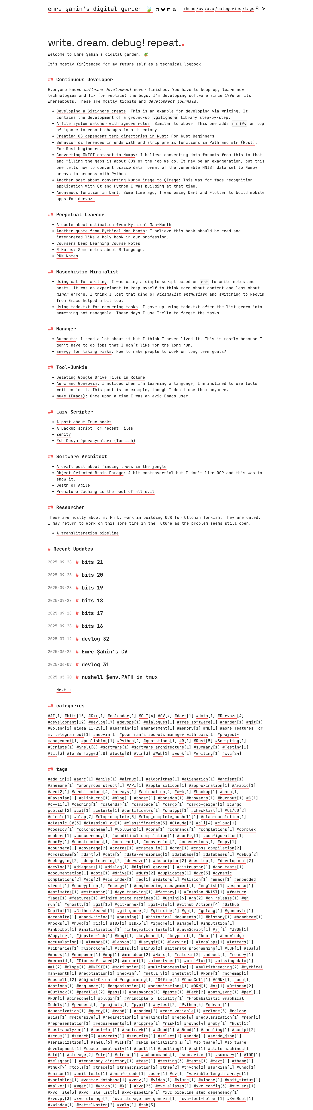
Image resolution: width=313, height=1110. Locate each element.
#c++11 (55, 804)
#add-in (56, 779)
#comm (152, 829)
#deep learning (98, 860)
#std (52, 1054)
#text (216, 1060)
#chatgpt (172, 810)
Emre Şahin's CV (104, 651)
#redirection (117, 1017)
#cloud (222, 822)
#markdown (132, 954)
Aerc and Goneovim (77, 383)
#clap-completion (220, 816)
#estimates (60, 891)
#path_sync (220, 991)
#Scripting (227, 740)
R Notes (65, 249)
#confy (55, 841)
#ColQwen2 (125, 829)
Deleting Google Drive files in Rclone (101, 377)
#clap (80, 816)
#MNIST (95, 966)
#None (207, 973)
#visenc (206, 1079)
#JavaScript (190, 929)
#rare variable (177, 1010)
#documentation (64, 873)
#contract (123, 841)
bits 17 (92, 613)
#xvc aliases (169, 1085)
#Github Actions (195, 904)
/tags (248, 8)
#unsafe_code (124, 1073)
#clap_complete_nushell (165, 816)
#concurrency (88, 835)
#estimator (93, 891)
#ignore (159, 923)
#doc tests (225, 866)
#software (111, 747)
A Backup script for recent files (95, 428)
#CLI (143, 715)
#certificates (137, 810)
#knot (204, 935)
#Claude (178, 822)
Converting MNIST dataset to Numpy (96, 154)
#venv (135, 1079)
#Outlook (57, 991)
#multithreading (214, 966)
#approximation (205, 785)
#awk (179, 791)
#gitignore (129, 910)
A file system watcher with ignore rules (103, 123)
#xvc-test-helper (198, 1098)
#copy (224, 841)
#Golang (56, 728)
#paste (170, 991)
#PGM (52, 998)
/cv (199, 8)
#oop (239, 979)
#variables (60, 1079)
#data (202, 715)
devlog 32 (95, 638)
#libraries (60, 948)
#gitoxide (161, 910)
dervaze (86, 198)
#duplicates (171, 873)
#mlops (72, 966)
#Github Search (91, 910)
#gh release (219, 898)
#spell (141, 1048)
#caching (81, 804)
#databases (215, 854)
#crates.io (148, 847)
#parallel (87, 991)
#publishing (94, 740)
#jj (216, 929)
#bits (71, 715)
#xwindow (57, 1104)
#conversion (156, 841)
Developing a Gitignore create (91, 111)
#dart (180, 715)
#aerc (80, 779)
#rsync (191, 1023)
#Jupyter (57, 935)
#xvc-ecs (239, 1085)
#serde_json (221, 1035)
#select (166, 1035)
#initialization (97, 929)
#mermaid (57, 960)
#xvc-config (207, 1085)
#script (240, 1029)
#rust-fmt (101, 1029)
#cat (79, 810)
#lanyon (120, 941)
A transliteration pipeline (88, 533)
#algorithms (159, 779)
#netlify (153, 973)
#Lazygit (148, 941)
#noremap (231, 973)
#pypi (137, 1004)
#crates (118, 847)
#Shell (84, 747)
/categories (228, 8)
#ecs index (115, 879)
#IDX (115, 923)
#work (178, 753)
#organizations (165, 985)
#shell (98, 1042)
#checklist (203, 810)
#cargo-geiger (202, 804)
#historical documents (171, 916)
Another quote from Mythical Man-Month (101, 230)
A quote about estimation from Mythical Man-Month (114, 224)
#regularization (214, 1017)
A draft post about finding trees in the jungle (111, 466)
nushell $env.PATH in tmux (120, 677)
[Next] (64, 690)
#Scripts (57, 747)
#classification (142, 822)
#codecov (57, 829)
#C (248, 797)
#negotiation (93, 973)
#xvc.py (56, 1098)
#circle (56, 816)
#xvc (227, 753)
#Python (125, 740)
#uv (173, 1073)
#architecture (87, 791)
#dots (97, 873)
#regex (179, 1017)
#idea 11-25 (87, 728)
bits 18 (92, 600)
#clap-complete (112, 816)
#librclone (93, 948)
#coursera (58, 847)
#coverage (89, 847)
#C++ (93, 715)
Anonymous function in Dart (88, 192)
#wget (80, 1085)
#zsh (143, 1104)
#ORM (196, 985)
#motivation (125, 966)
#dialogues (155, 722)
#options (57, 985)
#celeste (102, 810)
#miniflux (195, 960)
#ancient (227, 779)
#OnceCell (192, 979)
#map (107, 954)
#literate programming (190, 948)
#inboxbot (58, 929)
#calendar (118, 715)
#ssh (193, 1048)
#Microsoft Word (94, 960)
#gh (192, 898)
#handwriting (93, 916)
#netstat (181, 973)
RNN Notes (67, 255)
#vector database (100, 1079)
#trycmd (190, 1067)
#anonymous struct (97, 785)
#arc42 (55, 791)
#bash (226, 791)
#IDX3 (135, 923)
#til (52, 753)
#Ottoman (236, 985)
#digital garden (149, 866)
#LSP (229, 948)
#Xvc (138, 1085)
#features (80, 898)
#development (62, 722)
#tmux (54, 1067)
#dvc (198, 873)
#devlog (96, 722)
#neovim (101, 734)
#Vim (138, 753)
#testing (167, 1060)
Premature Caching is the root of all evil (106, 491)
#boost (141, 797)
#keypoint (178, 935)
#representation (66, 1023)
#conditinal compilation (139, 835)
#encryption (85, 885)
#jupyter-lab (91, 935)
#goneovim (235, 910)
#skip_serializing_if (160, 1042)
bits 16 (92, 626)
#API (131, 785)
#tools (117, 753)
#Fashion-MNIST (201, 891)
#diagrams (85, 866)
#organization (123, 985)
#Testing (231, 747)
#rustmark (132, 1029)
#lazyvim (176, 941)
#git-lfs (157, 904)
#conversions (193, 841)
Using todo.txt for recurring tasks (97, 306)
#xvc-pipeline (137, 1092)
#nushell (57, 979)
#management (154, 728)
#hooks (55, 923)
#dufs (142, 873)
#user (154, 1073)
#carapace (142, 804)
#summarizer (192, 1054)
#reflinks (152, 1017)
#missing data (230, 960)
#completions (212, 829)
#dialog (113, 866)
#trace (100, 1067)
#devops (125, 722)
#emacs (217, 879)
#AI (51, 715)
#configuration (220, 835)
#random (142, 1010)
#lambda (94, 941)
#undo (243, 1067)
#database (183, 854)
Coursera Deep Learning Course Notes (98, 243)
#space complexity (104, 1048)
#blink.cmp (91, 797)
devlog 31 (95, 664)
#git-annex (127, 904)
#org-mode (87, 985)
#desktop (198, 860)
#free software (193, 722)
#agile (103, 779)
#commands (178, 829)
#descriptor (166, 860)
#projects (111, 1004)
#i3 (96, 923)
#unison (56, 1073)
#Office (163, 979)
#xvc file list (95, 1092)
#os (214, 985)
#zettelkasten (92, 1104)
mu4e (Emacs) (71, 395)
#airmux (128, 779)
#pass (114, 991)
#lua (248, 948)
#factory (165, 891)
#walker (56, 1085)
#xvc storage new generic (141, 1098)
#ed (139, 879)
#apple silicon (162, 785)
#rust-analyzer (64, 1029)
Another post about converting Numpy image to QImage (117, 179)
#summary (203, 747)
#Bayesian (58, 797)
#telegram (58, 1060)
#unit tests (87, 1073)
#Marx (159, 954)
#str (100, 1054)
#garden (228, 722)
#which (103, 1085)
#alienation (195, 779)
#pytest (161, 1004)
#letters (236, 941)
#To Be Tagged (82, 753)
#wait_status (239, 1079)
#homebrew (245, 916)
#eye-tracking (130, 891)
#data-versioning (143, 854)
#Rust (200, 740)
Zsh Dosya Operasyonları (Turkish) (96, 440)
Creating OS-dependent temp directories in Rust (111, 136)
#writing (203, 753)
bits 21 (92, 562)
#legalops (207, 941)
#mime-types (161, 960)
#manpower (82, 954)
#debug (244, 854)
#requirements (108, 1023)
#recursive (81, 1017)
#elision (191, 879)
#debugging (60, 860)
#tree (166, 1067)
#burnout (227, 797)
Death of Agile (73, 485)
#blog (118, 797)
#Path (192, 991)
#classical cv (99, 822)
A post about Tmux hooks (84, 421)
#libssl (123, 948)
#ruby (214, 1023)
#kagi (121, 935)
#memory (185, 728)
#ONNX (219, 979)
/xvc (209, 8)
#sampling (211, 1029)
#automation (152, 791)
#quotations (156, 740)
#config (185, 835)
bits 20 (92, 574)
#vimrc (182, 1079)
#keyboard (147, 935)
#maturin (184, 954)
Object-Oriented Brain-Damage (90, 472)
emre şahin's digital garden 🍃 (100, 9)
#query (95, 1010)
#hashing (126, 916)
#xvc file (58, 1092)
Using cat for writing (82, 281)
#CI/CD (232, 810)
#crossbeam (60, 854)
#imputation (214, 923)
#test (142, 1060)
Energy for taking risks (84, 351)
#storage (76, 1054)
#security (137, 1035)
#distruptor (190, 866)
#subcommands (155, 1054)
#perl (247, 991)
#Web (158, 753)
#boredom (167, 797)
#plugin (106, 998)
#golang (206, 910)
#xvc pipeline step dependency (197, 1092)
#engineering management (161, 885)
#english (208, 885)
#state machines (226, 1048)
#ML (206, 728)
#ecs (88, 879)
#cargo (170, 804)
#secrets (107, 1035)
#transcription (134, 1067)
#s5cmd (184, 1029)
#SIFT (121, 1042)
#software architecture (158, 747)
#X (122, 1085)
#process (81, 1004)
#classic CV (61, 822)
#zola (123, 1104)
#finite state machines (126, 898)
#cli (201, 822)
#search (80, 1035)
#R (181, 740)
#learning (121, 728)
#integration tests (145, 929)
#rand (118, 1010)
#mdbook (211, 954)
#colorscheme (91, 829)
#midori (130, 960)
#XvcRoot (236, 1098)
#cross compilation (212, 847)
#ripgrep (143, 1023)
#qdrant (214, 1004)
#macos (55, 954)
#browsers (197, 797)
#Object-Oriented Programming (112, 979)
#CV (161, 715)
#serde (191, 1035)
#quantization (63, 1010)
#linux (148, 948)
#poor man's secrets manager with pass (164, 734)
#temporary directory (103, 1060)
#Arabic (240, 785)
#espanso (236, 885)
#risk (169, 1023)
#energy (116, 885)
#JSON (235, 929)
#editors (162, 879)
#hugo (78, 923)
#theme (239, 1060)
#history (215, 916)
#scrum (55, 1035)
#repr (247, 1017)
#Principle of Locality (150, 998)
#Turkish (217, 1067)
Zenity (64, 434)
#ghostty (74, 904)
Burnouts (66, 338)
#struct (123, 1054)
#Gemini (171, 898)
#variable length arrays (213, 1073)
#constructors (87, 841)
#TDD (248, 1054)
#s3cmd (160, 1029)
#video (158, 1079)
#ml (51, 966)
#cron (176, 847)
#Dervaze (227, 715)
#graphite (58, 916)
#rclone (211, 1010)
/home (189, 8)
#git (251, 722)
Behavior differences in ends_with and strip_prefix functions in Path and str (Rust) (156, 142)
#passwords (141, 991)
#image (184, 923)
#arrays (120, 791)
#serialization (64, 1042)
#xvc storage (88, 1098)
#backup (202, 791)
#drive (119, 873)
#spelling (168, 1048)
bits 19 (92, 587)
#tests (193, 1060)
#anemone (57, 785)
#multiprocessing (167, 966)
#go (185, 910)
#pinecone (77, 998)
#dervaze (133, 860)
